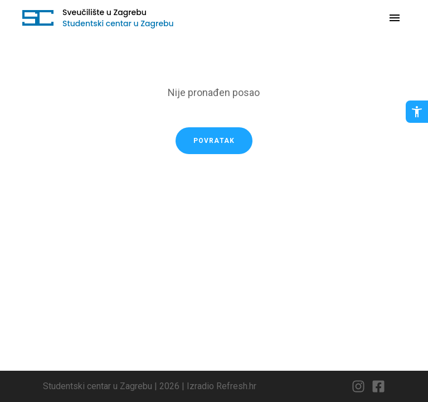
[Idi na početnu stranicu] (38, 18)
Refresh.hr (236, 386)
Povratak (214, 141)
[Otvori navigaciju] (394, 18)
